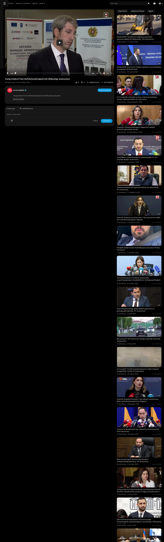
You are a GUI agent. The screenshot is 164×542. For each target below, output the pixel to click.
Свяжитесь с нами (13, 71)
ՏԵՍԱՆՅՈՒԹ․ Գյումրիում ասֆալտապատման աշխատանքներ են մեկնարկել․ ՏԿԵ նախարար (142, 35)
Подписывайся (113, 90)
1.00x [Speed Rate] (105, 73)
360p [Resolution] (115, 73)
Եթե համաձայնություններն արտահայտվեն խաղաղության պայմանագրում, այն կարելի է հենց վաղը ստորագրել (142, 466)
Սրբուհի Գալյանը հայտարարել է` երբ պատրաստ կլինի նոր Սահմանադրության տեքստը (141, 197)
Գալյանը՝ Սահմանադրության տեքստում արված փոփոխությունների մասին (140, 116)
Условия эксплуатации (10, 66)
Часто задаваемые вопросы (11, 64)
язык (13, 74)
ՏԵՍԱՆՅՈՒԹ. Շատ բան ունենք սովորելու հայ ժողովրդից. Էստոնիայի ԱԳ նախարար (142, 62)
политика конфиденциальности (12, 69)
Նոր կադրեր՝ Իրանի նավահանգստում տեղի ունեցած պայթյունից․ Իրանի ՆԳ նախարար (142, 330)
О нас (4, 71)
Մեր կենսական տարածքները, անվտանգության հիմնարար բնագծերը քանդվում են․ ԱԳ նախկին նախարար (140, 521)
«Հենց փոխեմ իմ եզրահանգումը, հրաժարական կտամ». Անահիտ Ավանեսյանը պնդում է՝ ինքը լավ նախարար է (142, 439)
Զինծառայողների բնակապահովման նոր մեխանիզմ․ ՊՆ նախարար (141, 169)
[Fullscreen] (119, 73)
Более (71, 3)
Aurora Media (46, 90)
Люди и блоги (37, 3)
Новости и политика (51, 3)
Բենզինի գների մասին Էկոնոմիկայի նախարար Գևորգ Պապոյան (139, 223)
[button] (160, 3)
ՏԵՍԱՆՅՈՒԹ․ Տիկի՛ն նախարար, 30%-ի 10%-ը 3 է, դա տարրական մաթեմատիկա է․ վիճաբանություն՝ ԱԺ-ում (143, 494)
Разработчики (7, 74)
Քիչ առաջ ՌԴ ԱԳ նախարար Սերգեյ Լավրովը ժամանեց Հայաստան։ (142, 304)
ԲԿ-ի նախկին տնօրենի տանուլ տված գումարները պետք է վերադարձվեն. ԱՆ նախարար (140, 89)
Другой (63, 3)
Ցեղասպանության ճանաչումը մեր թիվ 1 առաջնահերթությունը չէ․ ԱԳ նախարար (140, 411)
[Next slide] (158, 11)
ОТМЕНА (103, 121)
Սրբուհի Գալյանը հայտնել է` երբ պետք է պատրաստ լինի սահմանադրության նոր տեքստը (141, 358)
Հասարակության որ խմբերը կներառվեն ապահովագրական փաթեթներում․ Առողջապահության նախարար (141, 251)
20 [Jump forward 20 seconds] (108, 73)
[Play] (34, 73)
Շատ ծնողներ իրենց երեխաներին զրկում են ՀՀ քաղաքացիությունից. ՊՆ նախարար (142, 277)
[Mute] (112, 73)
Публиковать (114, 121)
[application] (76, 42)
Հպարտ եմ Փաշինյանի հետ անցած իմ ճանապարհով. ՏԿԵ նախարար (140, 385)
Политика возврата (9, 61)
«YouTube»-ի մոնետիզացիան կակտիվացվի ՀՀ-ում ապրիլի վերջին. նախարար (142, 143)
